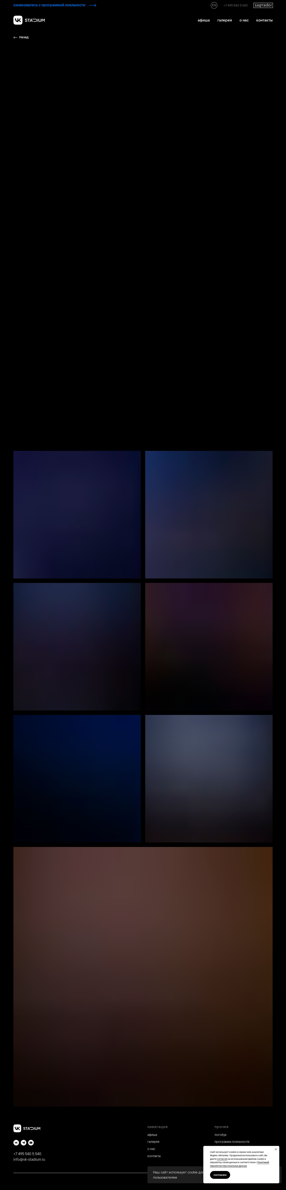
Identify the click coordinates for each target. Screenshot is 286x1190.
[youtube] (31, 1142)
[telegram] (23, 1142)
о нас (244, 20)
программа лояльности (231, 1142)
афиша (204, 20)
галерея (224, 20)
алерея (154, 1142)
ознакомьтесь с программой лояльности (49, 5)
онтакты (155, 1156)
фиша (153, 1135)
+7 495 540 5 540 (235, 5)
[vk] (16, 1142)
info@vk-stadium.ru (29, 1159)
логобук (220, 1135)
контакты (264, 20)
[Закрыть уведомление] (276, 1149)
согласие (222, 1159)
